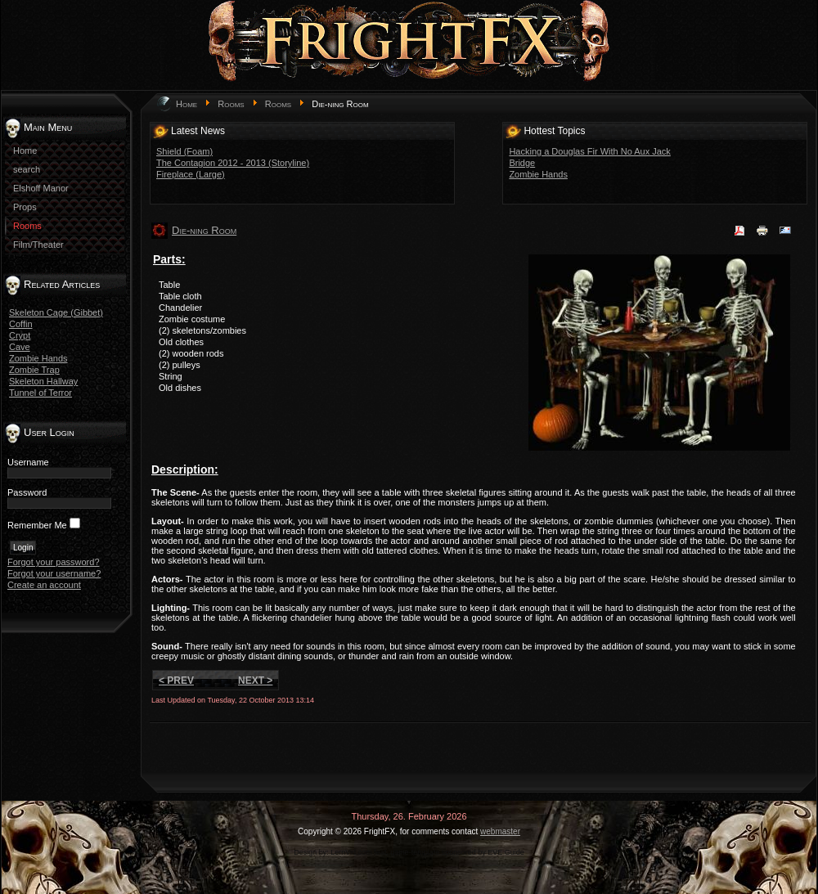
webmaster (500, 831)
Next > (255, 680)
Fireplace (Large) (190, 174)
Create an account (44, 585)
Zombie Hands (38, 358)
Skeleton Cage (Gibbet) (56, 312)
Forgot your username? (54, 573)
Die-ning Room (204, 230)
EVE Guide (506, 852)
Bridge (522, 163)
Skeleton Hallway (43, 381)
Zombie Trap (34, 370)
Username (28, 462)
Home (186, 104)
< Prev (176, 680)
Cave (19, 347)
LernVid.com (350, 852)
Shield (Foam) (184, 151)
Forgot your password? (53, 562)
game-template (414, 852)
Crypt (19, 335)
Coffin (21, 324)
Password (27, 492)
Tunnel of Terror (40, 393)
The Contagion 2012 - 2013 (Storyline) (232, 163)
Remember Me (37, 525)
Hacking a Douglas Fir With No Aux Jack (589, 151)
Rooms (231, 104)
